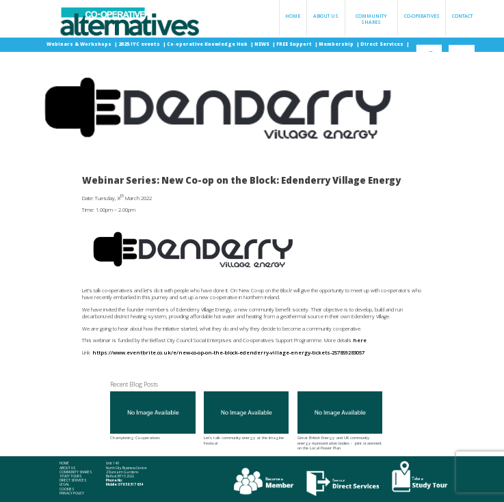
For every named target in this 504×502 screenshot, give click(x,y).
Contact (462, 16)
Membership (336, 44)
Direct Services (382, 44)
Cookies (66, 489)
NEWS (262, 44)
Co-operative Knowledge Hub (207, 44)
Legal (64, 484)
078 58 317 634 (130, 484)
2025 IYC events (140, 44)
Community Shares (371, 19)
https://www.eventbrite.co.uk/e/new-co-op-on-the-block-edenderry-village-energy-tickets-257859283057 (228, 352)
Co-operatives (422, 16)
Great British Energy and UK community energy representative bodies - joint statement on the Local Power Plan (339, 421)
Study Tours (70, 476)
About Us (326, 16)
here (360, 340)
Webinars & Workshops (79, 44)
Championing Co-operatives (152, 416)
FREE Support (295, 44)
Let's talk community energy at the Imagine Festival (246, 418)
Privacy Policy (71, 493)
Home (292, 16)
